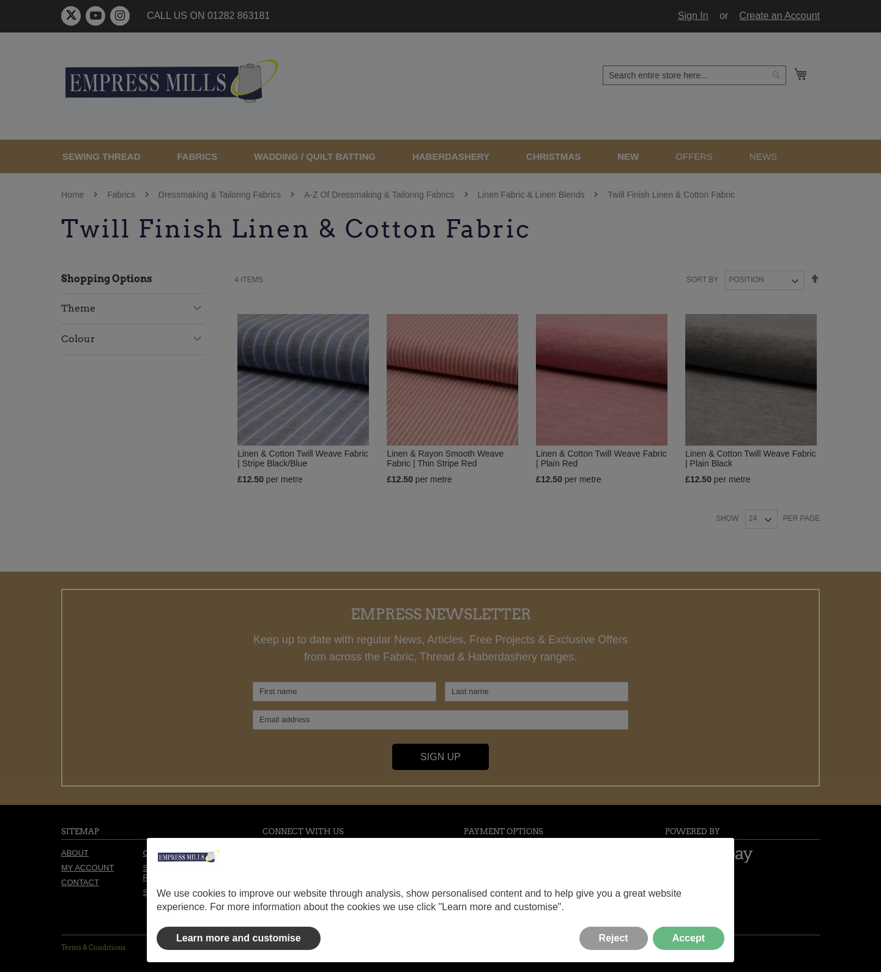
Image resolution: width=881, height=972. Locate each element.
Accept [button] (688, 938)
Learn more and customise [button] (238, 938)
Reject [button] (613, 938)
